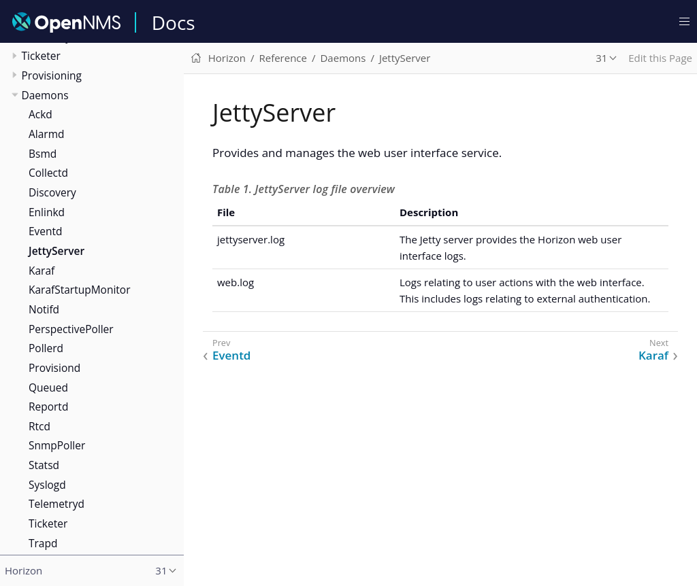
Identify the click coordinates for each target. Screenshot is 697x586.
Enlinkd (47, 212)
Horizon (227, 58)
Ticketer (41, 55)
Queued (48, 387)
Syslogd (47, 484)
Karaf (41, 270)
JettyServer (56, 250)
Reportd (48, 406)
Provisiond (54, 367)
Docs (173, 22)
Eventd (46, 231)
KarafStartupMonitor (79, 289)
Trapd (43, 543)
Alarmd (46, 133)
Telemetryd (56, 503)
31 (601, 58)
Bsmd (42, 153)
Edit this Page (660, 58)
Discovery (52, 192)
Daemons (45, 95)
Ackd (40, 114)
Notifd (44, 309)
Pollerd (46, 348)
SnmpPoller (57, 445)
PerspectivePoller (71, 329)
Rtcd (39, 426)
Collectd (48, 172)
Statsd (44, 465)
